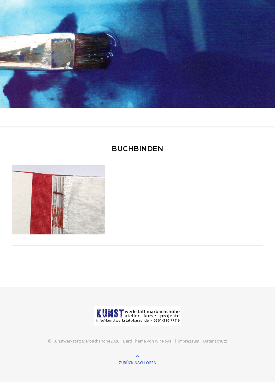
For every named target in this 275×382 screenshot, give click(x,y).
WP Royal (163, 341)
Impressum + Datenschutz (202, 341)
